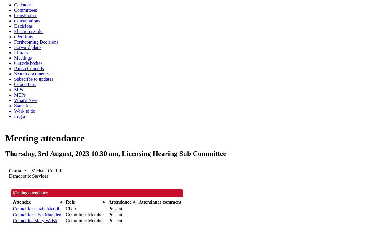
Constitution (25, 15)
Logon (20, 116)
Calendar (22, 4)
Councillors (25, 84)
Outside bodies (28, 63)
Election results (28, 31)
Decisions (23, 26)
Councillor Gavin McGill (36, 208)
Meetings (23, 57)
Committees (25, 10)
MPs (18, 89)
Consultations (27, 20)
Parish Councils (29, 68)
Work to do (24, 110)
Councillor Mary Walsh (35, 220)
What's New (25, 100)
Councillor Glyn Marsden (37, 214)
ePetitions (23, 36)
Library (21, 52)
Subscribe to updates (33, 79)
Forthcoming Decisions (36, 41)
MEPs (20, 95)
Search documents (31, 73)
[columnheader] (37, 202)
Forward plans (27, 47)
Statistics (22, 105)
